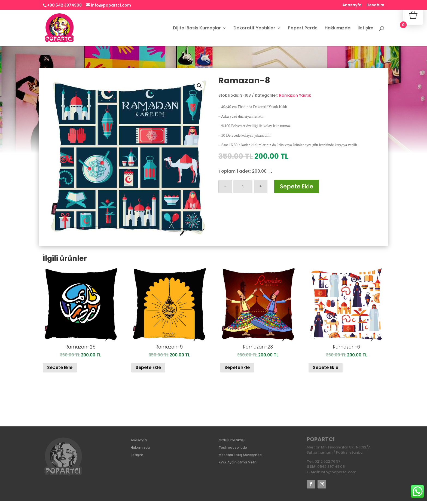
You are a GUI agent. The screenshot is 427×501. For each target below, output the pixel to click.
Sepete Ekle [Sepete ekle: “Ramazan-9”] (148, 367)
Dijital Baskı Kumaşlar (197, 28)
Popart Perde (303, 28)
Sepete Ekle (296, 186)
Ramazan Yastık (295, 95)
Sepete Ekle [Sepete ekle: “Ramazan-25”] (59, 367)
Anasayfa (352, 5)
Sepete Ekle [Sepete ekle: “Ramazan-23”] (237, 367)
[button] (199, 86)
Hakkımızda (337, 28)
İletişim (365, 28)
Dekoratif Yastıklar (254, 28)
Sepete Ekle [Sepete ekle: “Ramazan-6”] (325, 367)
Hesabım (375, 5)
